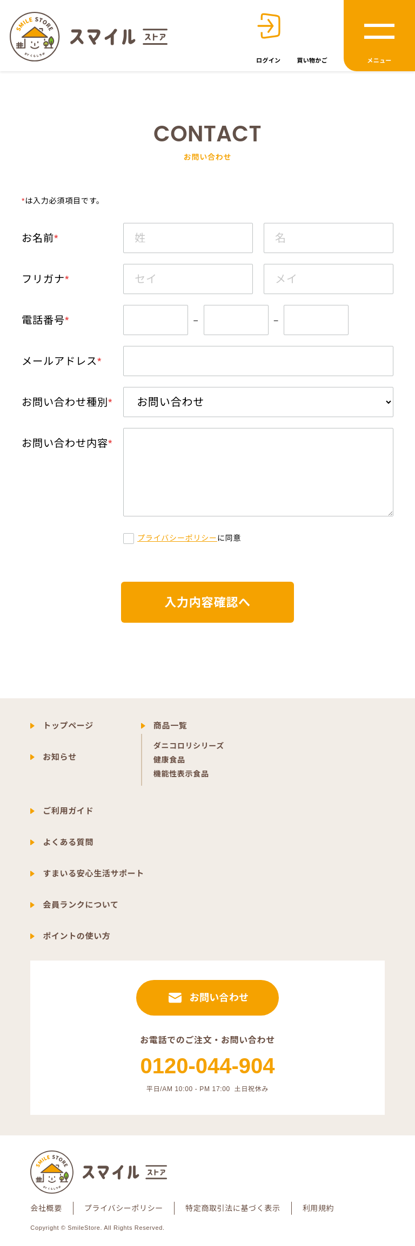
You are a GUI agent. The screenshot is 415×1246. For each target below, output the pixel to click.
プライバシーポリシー (177, 538)
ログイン (268, 60)
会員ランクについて (80, 904)
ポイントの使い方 (76, 936)
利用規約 (318, 1208)
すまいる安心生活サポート (93, 873)
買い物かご (312, 60)
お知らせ (59, 756)
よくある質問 (68, 842)
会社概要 (46, 1208)
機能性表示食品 (181, 774)
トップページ (68, 725)
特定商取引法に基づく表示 (232, 1208)
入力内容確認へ (207, 602)
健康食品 (169, 759)
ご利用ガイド (68, 810)
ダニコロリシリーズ (188, 745)
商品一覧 (170, 725)
